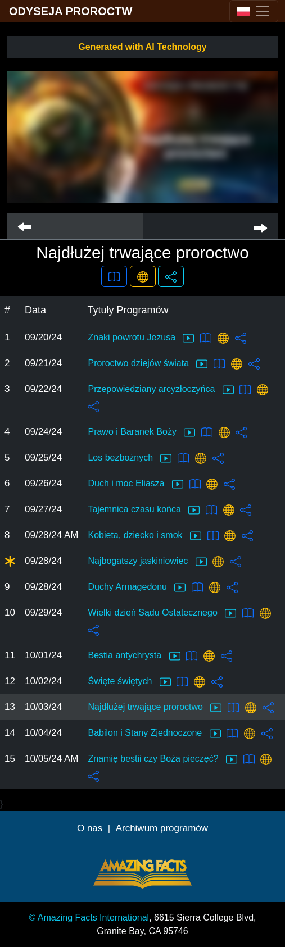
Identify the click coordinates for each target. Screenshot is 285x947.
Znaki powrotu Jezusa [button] (141, 338)
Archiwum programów (162, 828)
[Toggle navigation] (253, 11)
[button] (114, 276)
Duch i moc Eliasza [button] (135, 484)
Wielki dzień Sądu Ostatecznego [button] (162, 613)
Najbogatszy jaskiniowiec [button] (147, 561)
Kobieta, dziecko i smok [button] (144, 535)
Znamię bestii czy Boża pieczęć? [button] (162, 759)
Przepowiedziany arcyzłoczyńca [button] (160, 389)
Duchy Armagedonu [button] (137, 587)
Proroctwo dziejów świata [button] (147, 364)
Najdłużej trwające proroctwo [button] (154, 707)
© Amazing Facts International (89, 917)
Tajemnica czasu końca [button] (144, 510)
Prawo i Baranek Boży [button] (141, 432)
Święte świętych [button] (129, 682)
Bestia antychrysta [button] (134, 656)
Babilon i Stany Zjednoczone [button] (154, 733)
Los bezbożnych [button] (129, 458)
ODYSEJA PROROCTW (70, 11)
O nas (89, 828)
